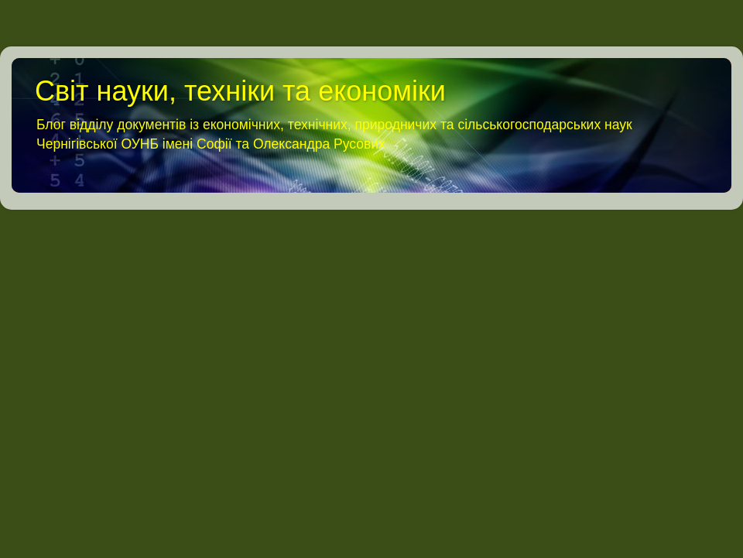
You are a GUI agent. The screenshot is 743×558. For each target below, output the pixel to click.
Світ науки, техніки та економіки (240, 91)
